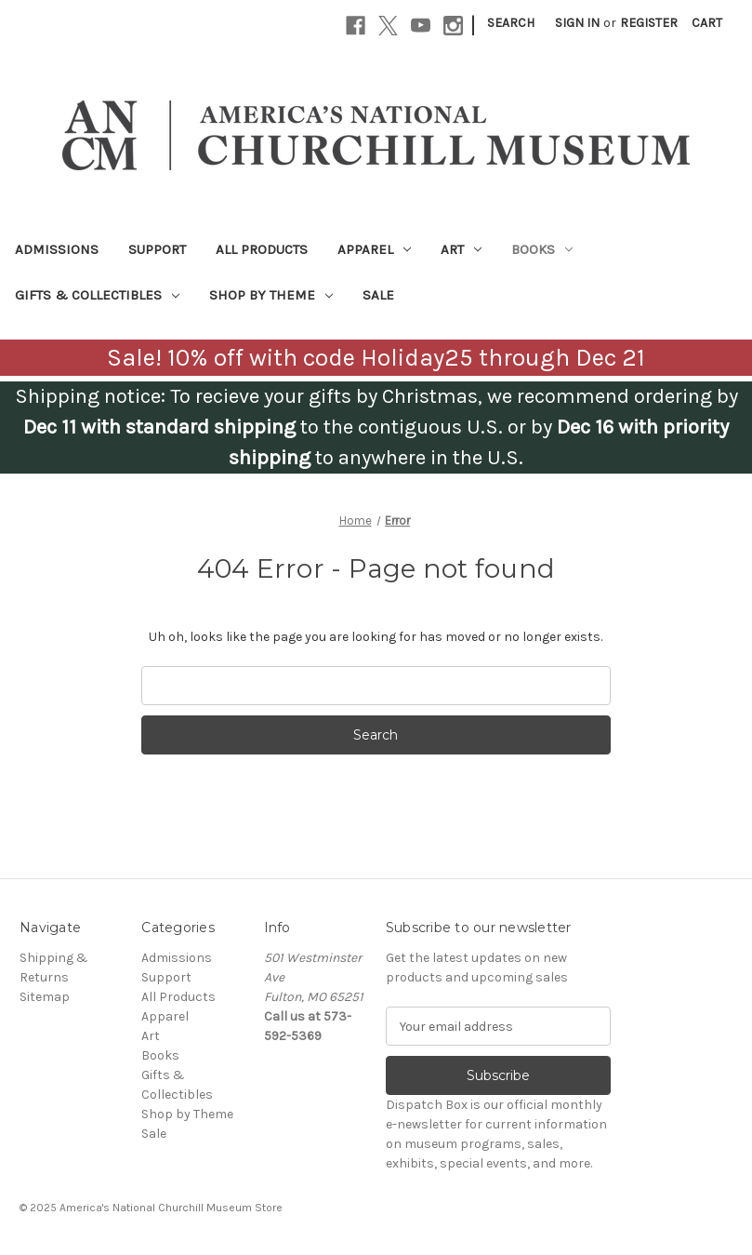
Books (542, 249)
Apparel (374, 249)
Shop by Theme (271, 295)
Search (510, 23)
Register (649, 23)
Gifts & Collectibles (97, 295)
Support (157, 249)
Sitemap (45, 997)
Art (461, 249)
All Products (262, 249)
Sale (378, 295)
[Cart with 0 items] (706, 23)
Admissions (57, 249)
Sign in (577, 23)
